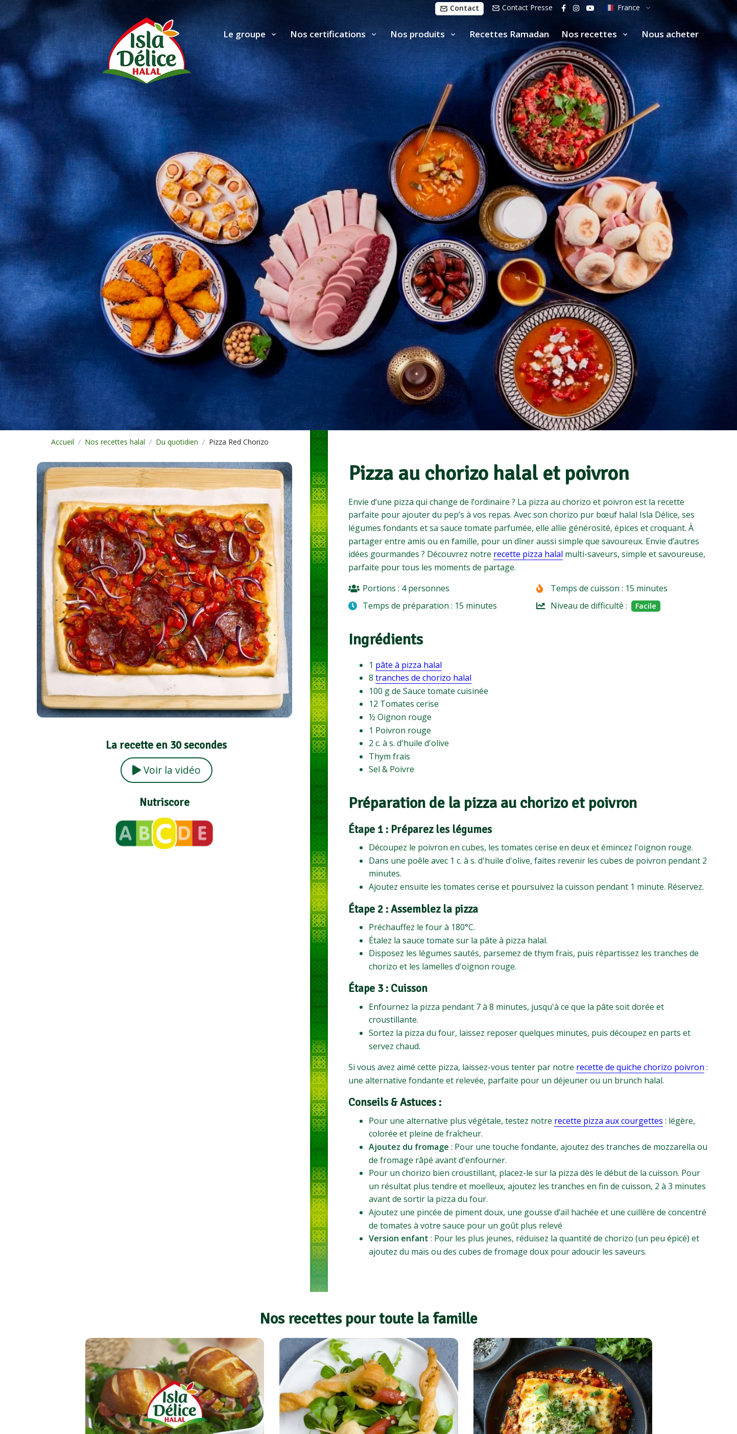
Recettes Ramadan (509, 34)
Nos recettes (589, 34)
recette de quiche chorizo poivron (640, 1067)
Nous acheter (670, 34)
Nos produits (417, 34)
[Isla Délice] (95, 48)
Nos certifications (328, 34)
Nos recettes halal (115, 442)
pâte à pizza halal (408, 664)
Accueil (62, 442)
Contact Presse (522, 7)
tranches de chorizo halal (423, 677)
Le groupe (244, 34)
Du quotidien (177, 442)
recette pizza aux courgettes (608, 1120)
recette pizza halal (528, 554)
